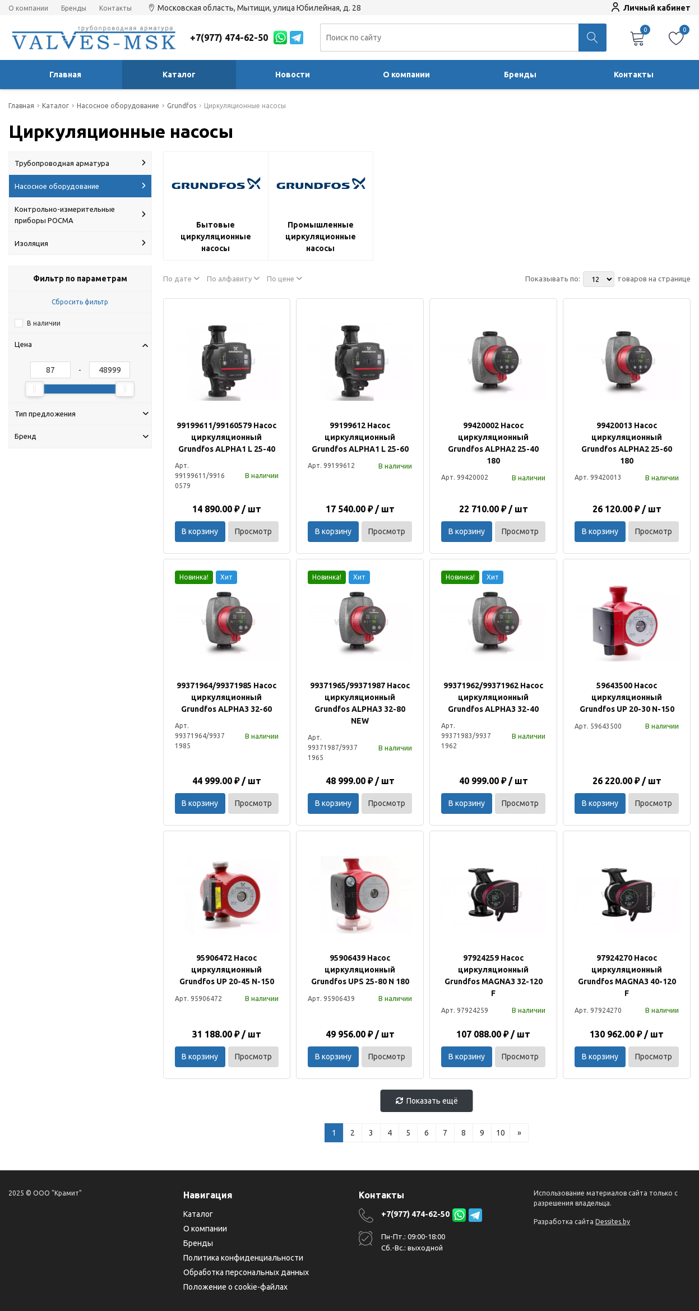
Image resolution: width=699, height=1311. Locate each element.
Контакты (115, 8)
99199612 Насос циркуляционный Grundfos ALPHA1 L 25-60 (360, 437)
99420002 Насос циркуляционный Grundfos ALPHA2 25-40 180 (493, 443)
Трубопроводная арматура (80, 163)
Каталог (179, 74)
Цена (82, 344)
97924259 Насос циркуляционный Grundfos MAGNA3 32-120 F (494, 975)
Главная (65, 74)
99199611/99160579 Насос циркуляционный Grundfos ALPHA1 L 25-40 (226, 437)
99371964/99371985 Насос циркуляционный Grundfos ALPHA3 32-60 (226, 697)
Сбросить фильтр (80, 301)
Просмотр (253, 531)
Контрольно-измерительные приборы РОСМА (80, 214)
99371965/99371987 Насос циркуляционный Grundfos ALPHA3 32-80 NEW (360, 703)
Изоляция (80, 243)
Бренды (73, 8)
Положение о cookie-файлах (235, 1286)
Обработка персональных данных (246, 1272)
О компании (28, 8)
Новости (292, 74)
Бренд (82, 436)
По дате (181, 278)
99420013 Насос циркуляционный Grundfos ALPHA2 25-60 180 (626, 443)
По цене (284, 278)
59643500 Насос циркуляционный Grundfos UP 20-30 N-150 (627, 697)
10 (500, 1132)
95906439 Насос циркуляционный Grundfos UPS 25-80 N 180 (360, 969)
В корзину (200, 531)
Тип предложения (82, 414)
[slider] (34, 389)
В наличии (44, 323)
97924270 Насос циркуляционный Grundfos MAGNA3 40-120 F (627, 975)
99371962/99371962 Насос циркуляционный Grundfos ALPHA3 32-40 (493, 697)
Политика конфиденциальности (243, 1257)
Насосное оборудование (80, 186)
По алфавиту (233, 278)
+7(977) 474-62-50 (415, 1214)
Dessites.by (612, 1221)
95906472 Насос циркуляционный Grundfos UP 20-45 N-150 (226, 969)
